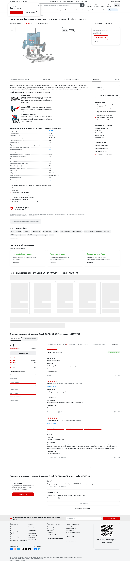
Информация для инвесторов (18, 531)
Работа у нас (70, 536)
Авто (104, 9)
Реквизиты (13, 527)
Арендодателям (71, 541)
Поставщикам (32, 533)
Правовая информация (16, 537)
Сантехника (98, 9)
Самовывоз (50, 532)
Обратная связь (70, 530)
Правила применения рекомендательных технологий (18, 539)
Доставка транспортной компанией (53, 529)
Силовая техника (69, 9)
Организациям (33, 535)
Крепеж (44, 9)
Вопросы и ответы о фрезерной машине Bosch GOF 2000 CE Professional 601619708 (50, 476)
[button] (16, 339)
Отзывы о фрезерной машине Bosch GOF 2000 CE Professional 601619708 (45, 334)
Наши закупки (32, 539)
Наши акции (32, 527)
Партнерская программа (55, 538)
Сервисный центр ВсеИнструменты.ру (71, 527)
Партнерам (32, 537)
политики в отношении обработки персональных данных (35, 557)
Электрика (60, 9)
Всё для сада (51, 9)
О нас (11, 529)
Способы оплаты (51, 534)
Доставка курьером (52, 527)
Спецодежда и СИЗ (87, 9)
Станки (78, 9)
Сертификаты (13, 533)
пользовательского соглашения (57, 557)
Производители (14, 535)
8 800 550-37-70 (115, 1)
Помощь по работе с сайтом (73, 532)
